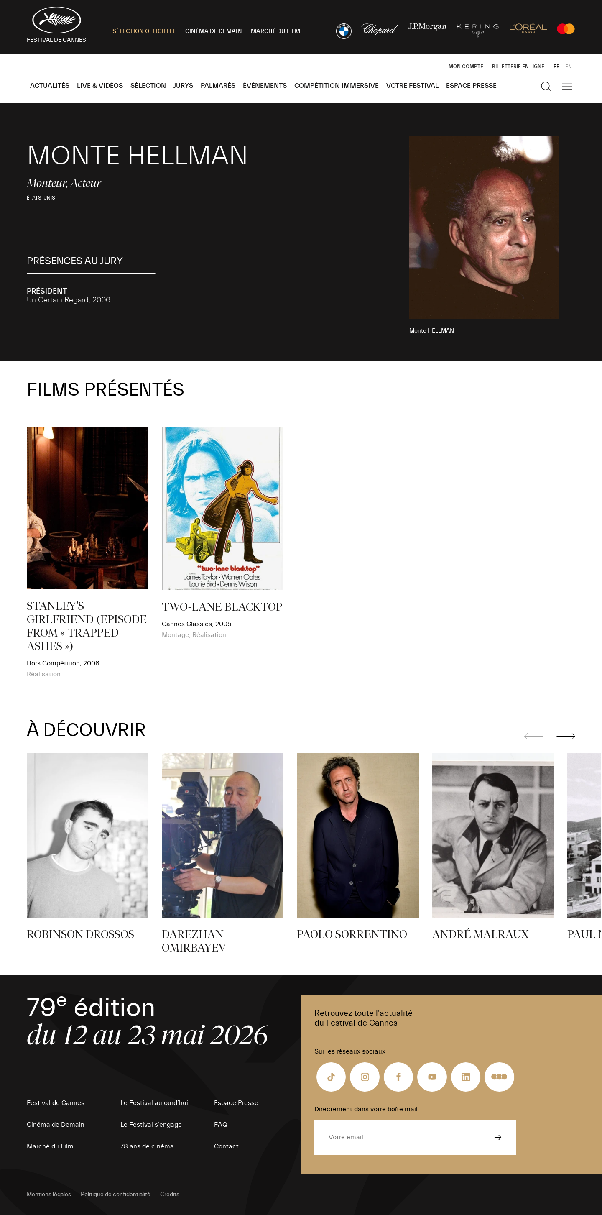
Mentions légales (49, 1194)
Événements (265, 86)
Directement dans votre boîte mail (366, 1109)
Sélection (148, 86)
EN (568, 66)
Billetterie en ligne (518, 66)
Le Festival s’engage (151, 1124)
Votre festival (412, 86)
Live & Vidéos (100, 86)
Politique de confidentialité (115, 1194)
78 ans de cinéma (147, 1146)
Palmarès (218, 86)
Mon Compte (466, 66)
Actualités (49, 86)
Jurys (183, 86)
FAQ (220, 1124)
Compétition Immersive (336, 86)
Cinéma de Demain (55, 1124)
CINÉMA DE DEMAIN (213, 31)
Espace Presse (471, 86)
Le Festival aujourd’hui (154, 1103)
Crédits (169, 1194)
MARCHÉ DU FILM (275, 31)
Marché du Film (50, 1146)
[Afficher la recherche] (546, 86)
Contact (226, 1146)
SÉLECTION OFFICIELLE (144, 31)
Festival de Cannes (55, 1103)
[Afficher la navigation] (567, 86)
